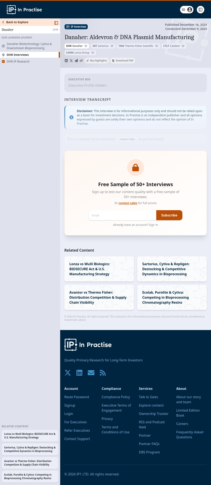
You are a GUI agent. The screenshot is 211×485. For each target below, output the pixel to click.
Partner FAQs (149, 443)
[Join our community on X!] (67, 372)
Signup (69, 405)
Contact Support (77, 438)
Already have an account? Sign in (135, 225)
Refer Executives (77, 430)
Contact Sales (127, 139)
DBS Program (149, 452)
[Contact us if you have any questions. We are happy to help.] (91, 372)
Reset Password (76, 397)
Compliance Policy (116, 397)
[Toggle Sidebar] (60, 251)
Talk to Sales (148, 397)
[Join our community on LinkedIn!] (79, 372)
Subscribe (169, 215)
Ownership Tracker (154, 413)
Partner (145, 435)
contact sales (128, 203)
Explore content (151, 405)
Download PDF (122, 60)
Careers (182, 423)
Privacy (107, 418)
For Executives (75, 422)
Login (68, 413)
